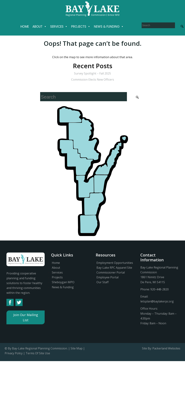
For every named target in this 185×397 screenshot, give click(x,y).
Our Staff (102, 282)
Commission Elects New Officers (92, 79)
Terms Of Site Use (38, 353)
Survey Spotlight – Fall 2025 (92, 73)
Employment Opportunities (114, 263)
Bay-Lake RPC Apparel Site (114, 268)
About (39, 26)
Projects (80, 26)
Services (59, 26)
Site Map (76, 348)
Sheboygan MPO (63, 282)
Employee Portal (107, 277)
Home (24, 26)
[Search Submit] (137, 97)
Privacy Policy (14, 353)
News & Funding (109, 26)
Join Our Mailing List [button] (25, 317)
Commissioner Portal (110, 272)
